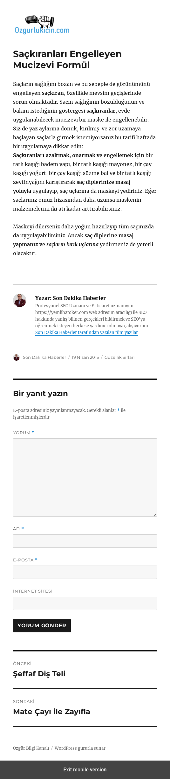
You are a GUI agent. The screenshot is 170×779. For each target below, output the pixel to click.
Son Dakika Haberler (44, 357)
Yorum (24, 432)
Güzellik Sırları (120, 357)
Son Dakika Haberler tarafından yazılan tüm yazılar (86, 332)
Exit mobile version (84, 770)
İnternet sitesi (33, 591)
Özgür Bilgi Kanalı (31, 748)
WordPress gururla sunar (80, 748)
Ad (18, 529)
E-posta (25, 560)
